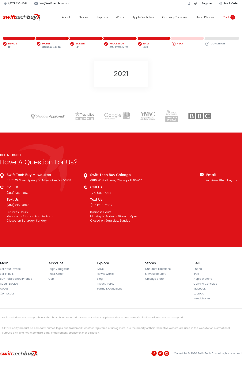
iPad (196, 274)
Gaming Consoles (174, 17)
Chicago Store (154, 279)
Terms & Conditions (109, 289)
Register (207, 3)
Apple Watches (143, 17)
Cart (229, 17)
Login (193, 3)
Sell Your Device (10, 269)
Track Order (228, 3)
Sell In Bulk (6, 274)
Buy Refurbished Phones (16, 279)
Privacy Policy (105, 284)
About (66, 17)
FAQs (100, 269)
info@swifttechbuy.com (51, 3)
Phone (198, 269)
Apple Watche (203, 279)
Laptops (102, 17)
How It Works (105, 274)
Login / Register (58, 269)
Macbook (200, 289)
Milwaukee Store (155, 274)
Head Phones (205, 17)
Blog (100, 279)
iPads (120, 17)
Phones (83, 17)
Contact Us (7, 294)
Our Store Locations (158, 269)
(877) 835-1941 (15, 3)
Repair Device (9, 284)
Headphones (202, 299)
